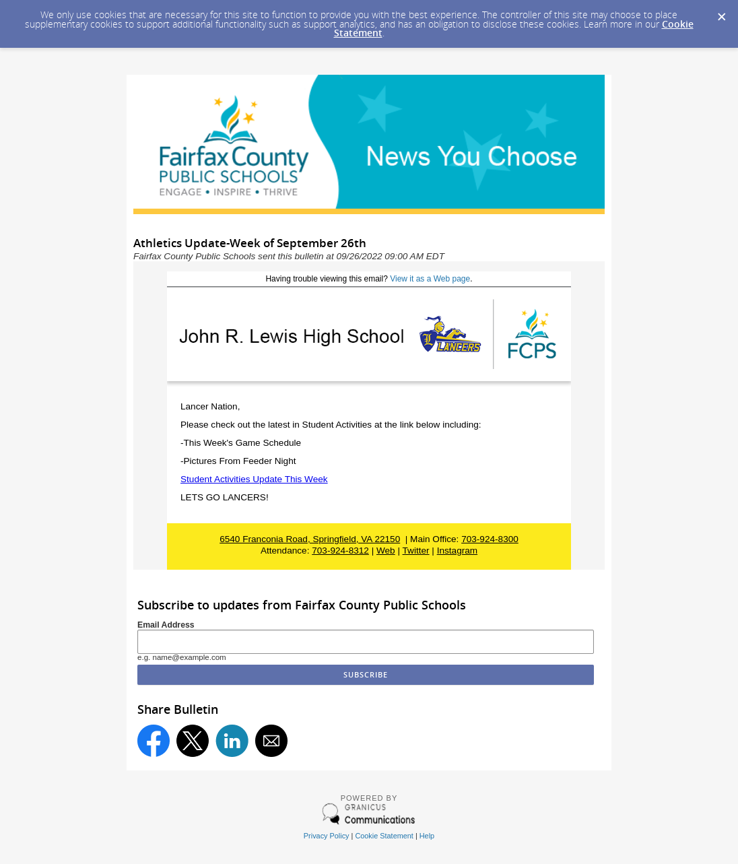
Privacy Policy (326, 836)
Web (385, 550)
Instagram (457, 550)
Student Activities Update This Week (254, 479)
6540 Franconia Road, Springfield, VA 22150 (310, 539)
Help (427, 836)
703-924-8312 (340, 550)
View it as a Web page (430, 279)
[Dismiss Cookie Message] (721, 13)
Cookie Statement (384, 836)
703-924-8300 (489, 539)
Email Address (166, 625)
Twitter (416, 550)
